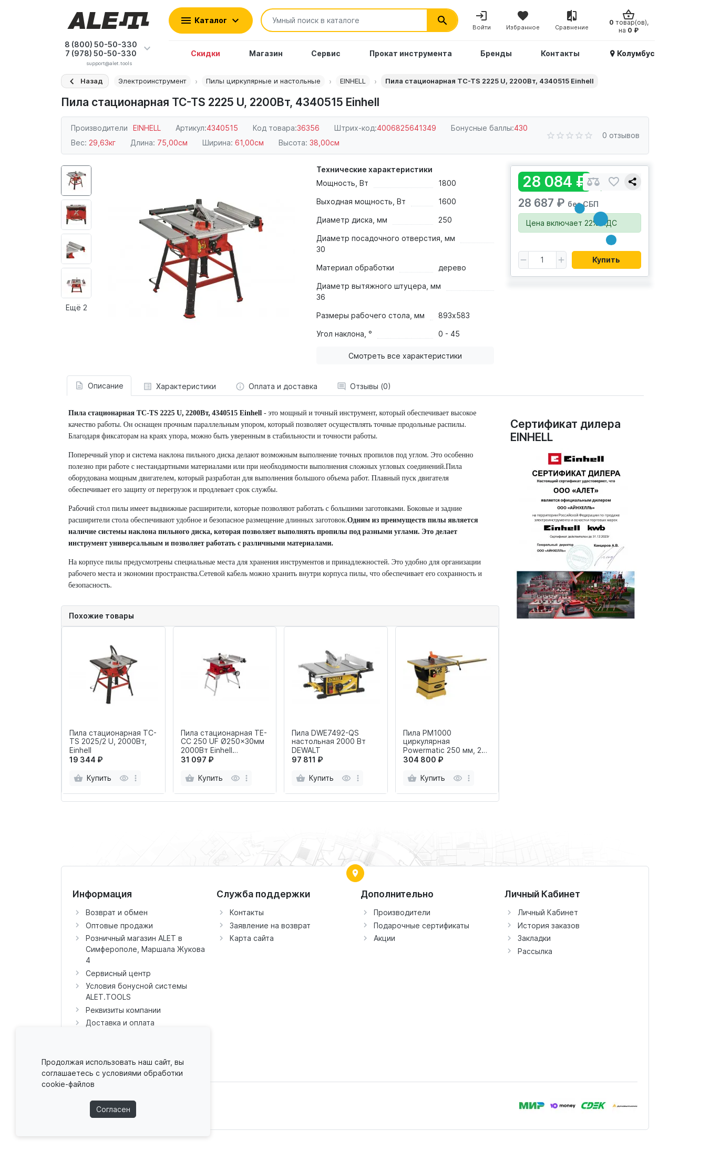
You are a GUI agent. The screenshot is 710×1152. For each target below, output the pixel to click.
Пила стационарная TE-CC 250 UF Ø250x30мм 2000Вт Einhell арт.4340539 (224, 742)
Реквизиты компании (123, 1010)
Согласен (113, 1109)
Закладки (534, 938)
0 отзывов (621, 135)
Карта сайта (252, 938)
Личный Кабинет (548, 912)
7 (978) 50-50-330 (101, 53)
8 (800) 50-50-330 (101, 44)
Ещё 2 (76, 307)
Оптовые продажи (119, 925)
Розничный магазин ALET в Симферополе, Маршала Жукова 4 (145, 949)
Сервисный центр (118, 973)
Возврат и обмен (117, 912)
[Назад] (85, 81)
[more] (135, 778)
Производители (402, 912)
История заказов (549, 925)
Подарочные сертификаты (421, 925)
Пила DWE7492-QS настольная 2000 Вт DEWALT (329, 742)
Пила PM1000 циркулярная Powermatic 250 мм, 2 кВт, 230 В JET (442, 742)
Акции (384, 938)
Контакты (247, 912)
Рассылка (535, 951)
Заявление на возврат (270, 925)
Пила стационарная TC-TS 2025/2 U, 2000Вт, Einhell (113, 742)
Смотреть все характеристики (405, 355)
